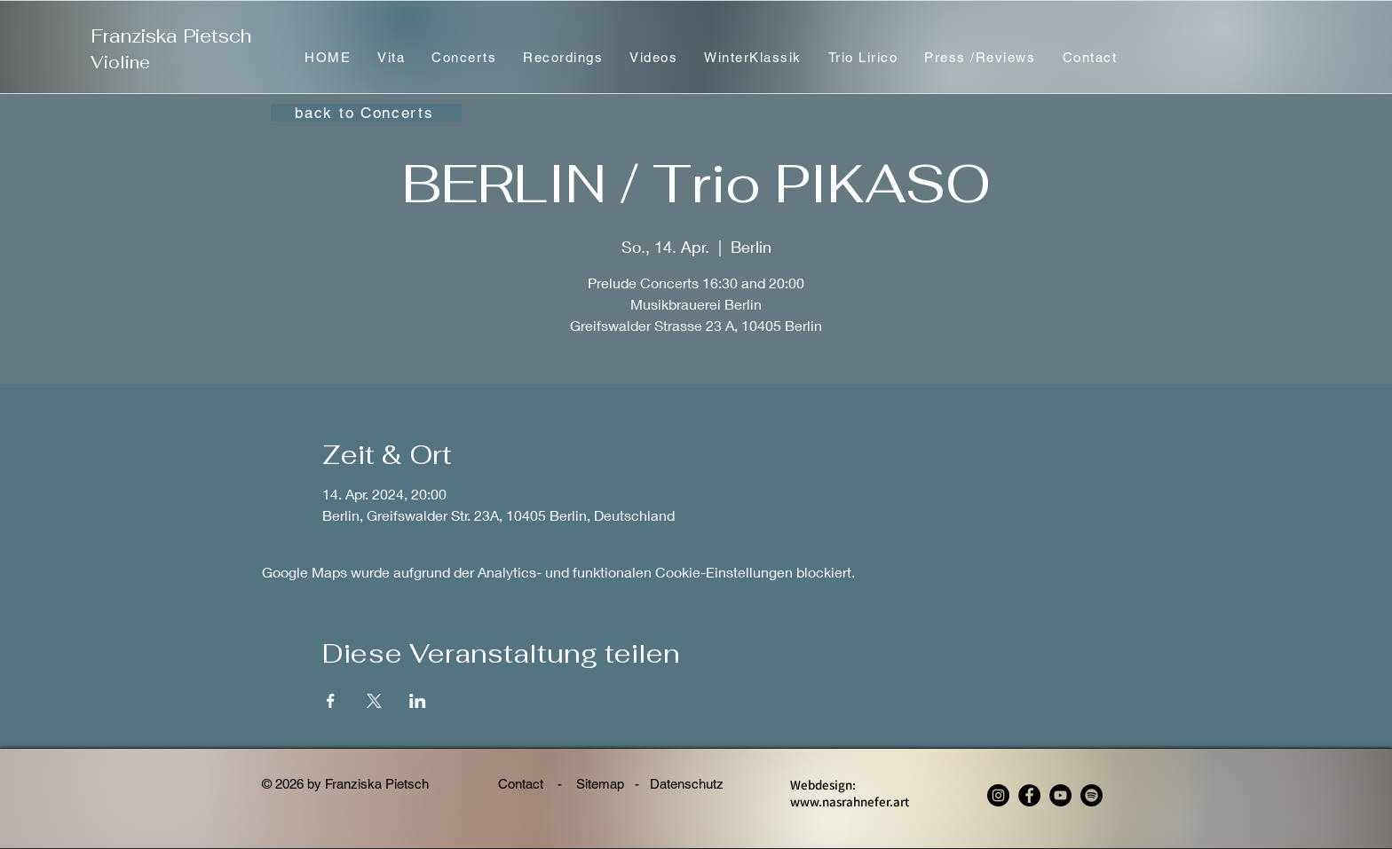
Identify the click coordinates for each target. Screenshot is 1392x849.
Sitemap (600, 783)
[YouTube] (1060, 795)
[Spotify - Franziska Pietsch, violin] (1091, 795)
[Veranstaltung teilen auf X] (374, 701)
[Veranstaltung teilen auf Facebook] (330, 701)
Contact (522, 783)
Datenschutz (694, 783)
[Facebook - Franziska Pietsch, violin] (1029, 795)
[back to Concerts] (366, 113)
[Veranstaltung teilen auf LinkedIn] (417, 701)
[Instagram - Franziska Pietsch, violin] (998, 795)
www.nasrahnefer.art (849, 801)
